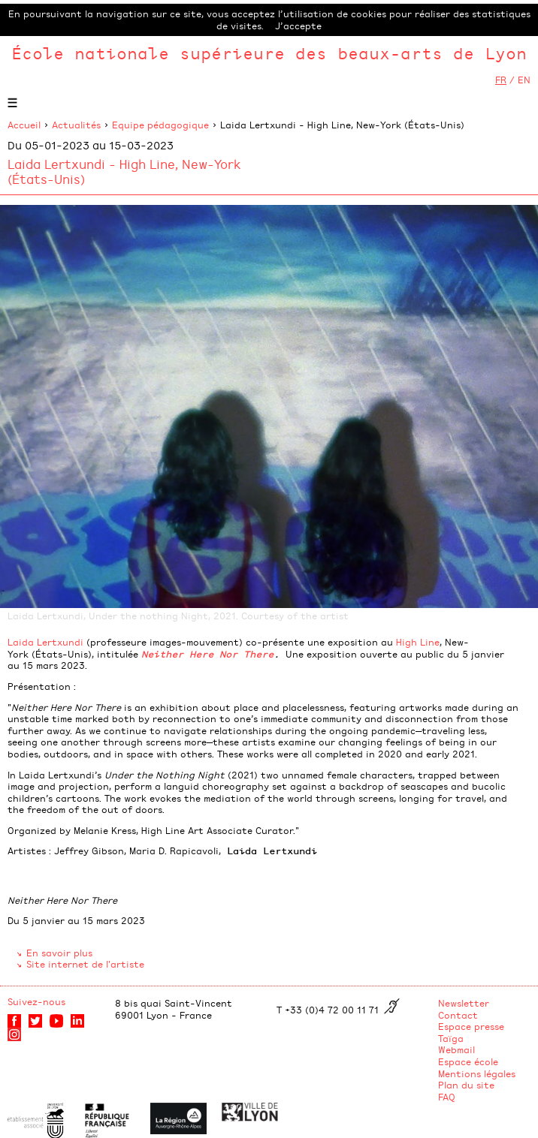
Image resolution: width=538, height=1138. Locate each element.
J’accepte (298, 25)
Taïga (451, 1038)
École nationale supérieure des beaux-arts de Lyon (269, 53)
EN (524, 79)
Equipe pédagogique (160, 124)
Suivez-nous (36, 1001)
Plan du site (466, 1084)
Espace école (468, 1061)
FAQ (446, 1096)
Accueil (24, 124)
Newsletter (463, 1003)
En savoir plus (59, 952)
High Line (418, 642)
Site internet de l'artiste (85, 964)
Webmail (456, 1049)
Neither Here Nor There (207, 654)
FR (500, 79)
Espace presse (471, 1026)
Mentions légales (476, 1073)
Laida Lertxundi (45, 642)
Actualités (76, 124)
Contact (458, 1015)
